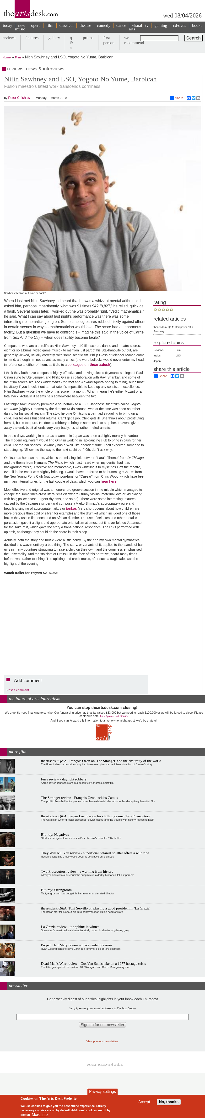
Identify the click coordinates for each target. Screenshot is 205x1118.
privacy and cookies (110, 1065)
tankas (71, 508)
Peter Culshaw (19, 98)
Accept (144, 1102)
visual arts (135, 27)
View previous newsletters (102, 1041)
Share (176, 98)
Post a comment (17, 690)
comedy (103, 25)
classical (66, 25)
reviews (9, 37)
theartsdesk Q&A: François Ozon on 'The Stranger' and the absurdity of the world (101, 761)
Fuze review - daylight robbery (64, 779)
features (32, 37)
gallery (54, 37)
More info (40, 1114)
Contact (91, 1065)
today (7, 25)
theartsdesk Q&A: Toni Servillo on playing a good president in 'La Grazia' (95, 908)
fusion (156, 355)
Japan (157, 361)
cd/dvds (179, 25)
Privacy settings (102, 1092)
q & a (71, 42)
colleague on (79, 364)
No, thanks (168, 1102)
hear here (109, 481)
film (49, 25)
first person (108, 40)
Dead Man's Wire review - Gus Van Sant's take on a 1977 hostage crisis (93, 963)
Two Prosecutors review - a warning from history (77, 871)
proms (88, 37)
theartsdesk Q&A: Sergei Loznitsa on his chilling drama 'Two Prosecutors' (96, 816)
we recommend (134, 40)
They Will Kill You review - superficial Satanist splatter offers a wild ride (95, 853)
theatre (85, 25)
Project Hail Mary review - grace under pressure (76, 945)
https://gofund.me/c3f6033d (114, 716)
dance (121, 25)
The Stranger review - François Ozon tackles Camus (79, 798)
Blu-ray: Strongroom (56, 890)
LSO (178, 355)
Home (6, 57)
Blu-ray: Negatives (55, 834)
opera (35, 25)
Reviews (158, 350)
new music (20, 27)
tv (147, 25)
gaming (160, 25)
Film (18, 57)
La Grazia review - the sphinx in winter (70, 927)
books (197, 25)
